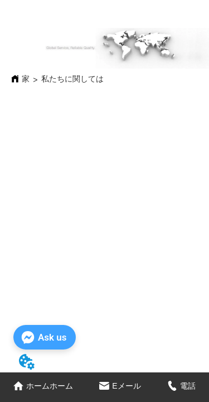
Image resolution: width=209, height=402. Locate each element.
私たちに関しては (72, 78)
